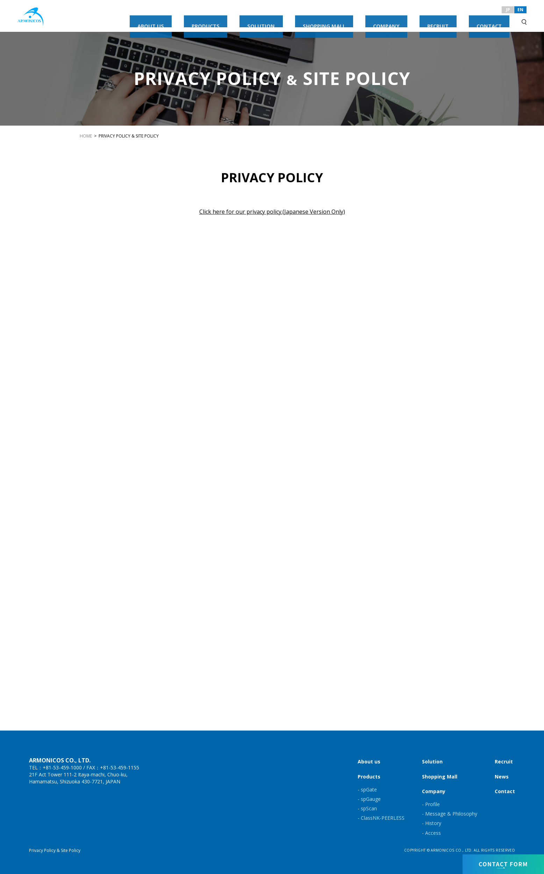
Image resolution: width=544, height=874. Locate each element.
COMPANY (427, 20)
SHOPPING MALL (383, 20)
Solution (432, 761)
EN (520, 10)
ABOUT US (261, 20)
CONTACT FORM (503, 862)
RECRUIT (462, 20)
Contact (505, 791)
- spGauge (369, 799)
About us (369, 761)
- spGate (367, 789)
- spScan (367, 808)
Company (433, 791)
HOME (86, 136)
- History (431, 823)
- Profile (431, 804)
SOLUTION (337, 20)
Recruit (504, 761)
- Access (431, 833)
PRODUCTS (299, 20)
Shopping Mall (439, 776)
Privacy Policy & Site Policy (54, 850)
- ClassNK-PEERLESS (381, 818)
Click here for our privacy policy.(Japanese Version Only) (272, 212)
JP (508, 10)
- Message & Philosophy (449, 813)
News (502, 776)
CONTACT (497, 20)
